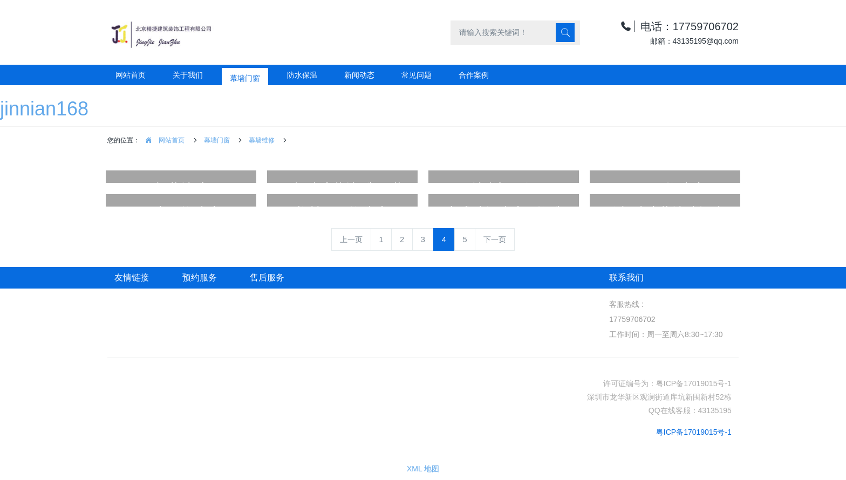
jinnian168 (44, 109)
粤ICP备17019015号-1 (694, 432)
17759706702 (632, 319)
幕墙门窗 (217, 140)
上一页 (351, 239)
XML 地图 (423, 468)
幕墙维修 (262, 140)
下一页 (494, 239)
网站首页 (130, 75)
